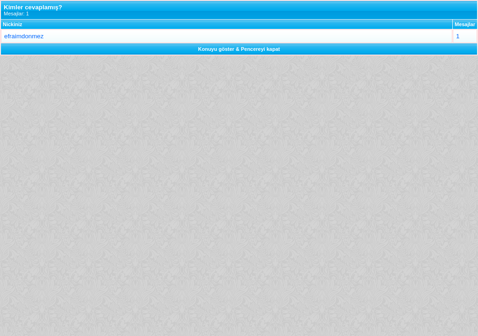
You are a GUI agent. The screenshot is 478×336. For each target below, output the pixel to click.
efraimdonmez (23, 36)
